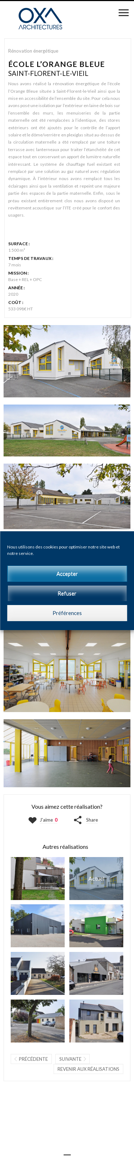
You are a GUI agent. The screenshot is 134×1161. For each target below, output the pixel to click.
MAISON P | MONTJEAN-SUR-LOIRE (96, 1021)
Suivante (70, 1059)
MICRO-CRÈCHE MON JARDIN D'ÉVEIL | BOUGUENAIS (38, 973)
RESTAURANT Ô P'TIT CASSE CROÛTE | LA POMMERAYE (96, 973)
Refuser (67, 593)
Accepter (67, 573)
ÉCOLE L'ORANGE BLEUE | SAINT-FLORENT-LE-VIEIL (96, 878)
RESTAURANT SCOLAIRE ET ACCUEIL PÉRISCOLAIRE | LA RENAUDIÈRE (96, 925)
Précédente (33, 1059)
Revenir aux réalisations (88, 1069)
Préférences (67, 613)
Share (92, 820)
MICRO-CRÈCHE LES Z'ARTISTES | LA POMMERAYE (38, 1021)
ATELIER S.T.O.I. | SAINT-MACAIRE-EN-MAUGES (38, 925)
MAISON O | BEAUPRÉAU (38, 878)
